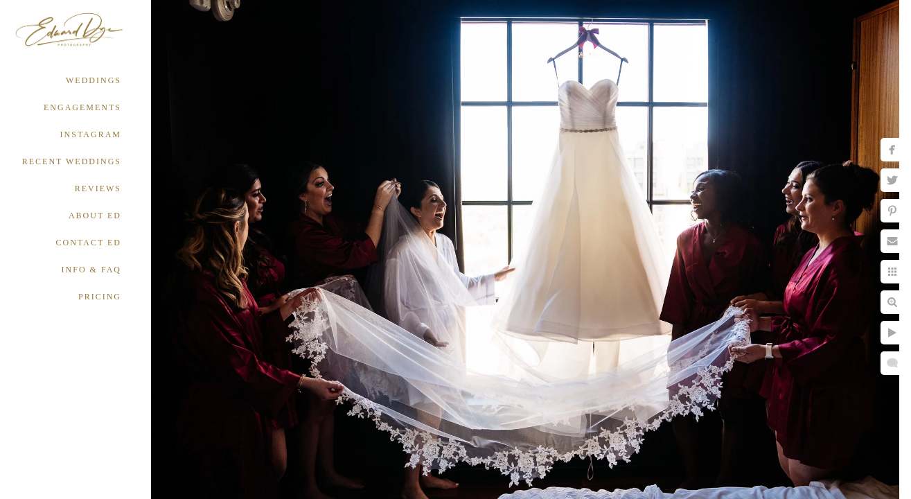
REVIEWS (98, 188)
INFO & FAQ (91, 269)
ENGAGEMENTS (82, 107)
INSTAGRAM (90, 134)
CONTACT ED (88, 242)
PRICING (99, 296)
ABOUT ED (95, 215)
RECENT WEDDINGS (71, 161)
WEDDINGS (93, 80)
